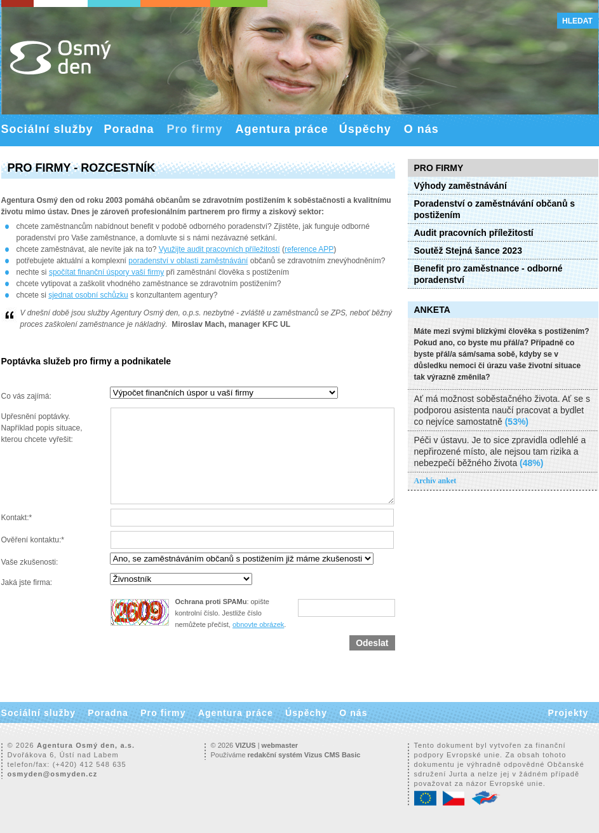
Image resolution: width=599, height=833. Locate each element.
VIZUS (245, 745)
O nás (421, 129)
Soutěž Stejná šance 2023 (468, 250)
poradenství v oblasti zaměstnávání (188, 260)
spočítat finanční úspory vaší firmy (106, 272)
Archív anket (435, 480)
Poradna (129, 129)
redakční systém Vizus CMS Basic (304, 755)
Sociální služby (47, 129)
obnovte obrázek (258, 624)
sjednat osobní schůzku (88, 295)
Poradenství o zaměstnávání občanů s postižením (494, 209)
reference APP (309, 249)
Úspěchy (365, 129)
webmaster (280, 745)
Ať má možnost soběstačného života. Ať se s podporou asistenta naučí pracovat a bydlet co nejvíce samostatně (502, 410)
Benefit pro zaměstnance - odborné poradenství (488, 274)
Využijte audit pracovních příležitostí (219, 249)
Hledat (577, 21)
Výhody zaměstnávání (460, 186)
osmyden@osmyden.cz (53, 774)
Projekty (568, 713)
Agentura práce (282, 129)
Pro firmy (195, 129)
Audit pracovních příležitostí (474, 233)
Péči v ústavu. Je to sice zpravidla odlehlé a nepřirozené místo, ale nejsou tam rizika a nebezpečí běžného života (500, 451)
